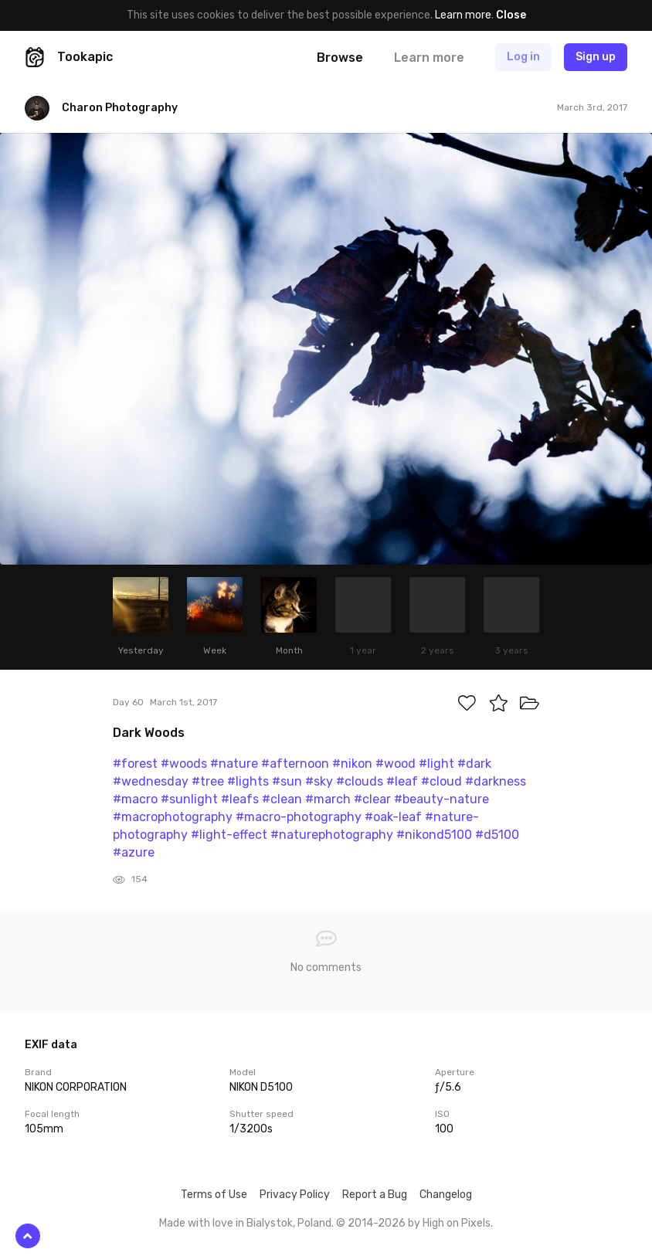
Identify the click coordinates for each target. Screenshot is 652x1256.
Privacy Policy (295, 1194)
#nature (234, 763)
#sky (319, 781)
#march (328, 799)
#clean (282, 799)
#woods (184, 763)
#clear (372, 799)
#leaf (402, 781)
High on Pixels (457, 1223)
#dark (474, 763)
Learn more (463, 15)
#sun (287, 781)
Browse (340, 57)
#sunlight (189, 799)
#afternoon (295, 763)
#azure (134, 852)
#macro (135, 799)
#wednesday (150, 781)
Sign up (596, 56)
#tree (208, 781)
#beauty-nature (441, 799)
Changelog (445, 1194)
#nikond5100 (434, 834)
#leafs (240, 799)
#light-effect (229, 834)
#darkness (495, 781)
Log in (523, 56)
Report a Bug (374, 1194)
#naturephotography (331, 834)
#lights (248, 781)
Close (511, 15)
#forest (135, 763)
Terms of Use (214, 1194)
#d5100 (497, 834)
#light (436, 763)
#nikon (352, 763)
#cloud (441, 781)
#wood (395, 763)
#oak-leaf (393, 817)
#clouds (359, 781)
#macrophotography (173, 817)
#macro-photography (299, 817)
